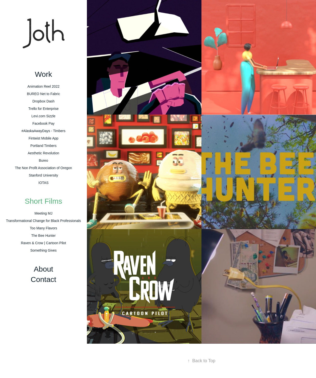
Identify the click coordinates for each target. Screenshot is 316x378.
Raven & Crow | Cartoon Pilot (43, 243)
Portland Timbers (43, 146)
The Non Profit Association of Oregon (43, 168)
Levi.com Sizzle (43, 116)
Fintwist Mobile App (44, 138)
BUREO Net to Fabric (43, 94)
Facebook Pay (43, 123)
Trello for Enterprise (43, 109)
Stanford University (43, 175)
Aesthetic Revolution (43, 153)
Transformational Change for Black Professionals (43, 221)
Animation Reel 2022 (43, 86)
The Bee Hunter (43, 236)
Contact (43, 279)
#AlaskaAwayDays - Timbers (43, 131)
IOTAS (44, 183)
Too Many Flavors (43, 228)
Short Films (43, 201)
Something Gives (43, 250)
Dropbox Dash (43, 101)
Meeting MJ (43, 213)
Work (43, 74)
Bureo (43, 160)
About (43, 269)
